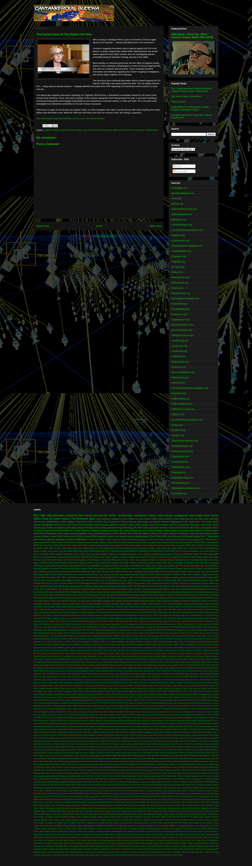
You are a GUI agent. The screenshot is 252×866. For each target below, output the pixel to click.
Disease (147, 697)
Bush (46, 536)
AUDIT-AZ (148, 650)
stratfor (160, 566)
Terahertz (126, 820)
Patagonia (160, 785)
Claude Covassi (159, 685)
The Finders (145, 639)
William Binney (171, 530)
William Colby (155, 601)
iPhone (183, 644)
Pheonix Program (56, 633)
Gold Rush (201, 720)
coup (117, 536)
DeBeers (165, 694)
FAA (98, 709)
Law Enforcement (46, 627)
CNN (90, 568)
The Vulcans (178, 639)
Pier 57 (36, 791)
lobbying (70, 580)
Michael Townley (78, 764)
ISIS (74, 560)
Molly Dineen (51, 767)
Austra (124, 665)
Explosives (83, 709)
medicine (104, 530)
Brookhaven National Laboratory (188, 674)
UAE (138, 829)
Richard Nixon (39, 598)
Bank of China (115, 668)
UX (76, 642)
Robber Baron (39, 799)
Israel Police (119, 735)
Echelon (146, 703)
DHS (90, 522)
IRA (204, 729)
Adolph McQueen (153, 653)
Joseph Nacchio (164, 744)
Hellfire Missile (141, 726)
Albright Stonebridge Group (142, 656)
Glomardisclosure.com (182, 324)
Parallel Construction (103, 785)
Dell (59, 697)
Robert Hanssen (103, 799)
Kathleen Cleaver (82, 747)
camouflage (213, 563)
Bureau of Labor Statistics (43, 677)
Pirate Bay (63, 791)
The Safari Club (103, 823)
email (83, 604)
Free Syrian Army (101, 715)
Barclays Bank (158, 668)
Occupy (107, 574)
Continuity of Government (190, 583)
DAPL (119, 568)
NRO (55, 770)
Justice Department (211, 744)
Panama (158, 574)
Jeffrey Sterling (160, 571)
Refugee (65, 796)
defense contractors (52, 604)
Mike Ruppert (39, 574)
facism (85, 846)
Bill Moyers (198, 671)
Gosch (51, 723)
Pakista (67, 785)
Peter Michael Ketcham (81, 788)
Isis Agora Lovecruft (102, 735)
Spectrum (78, 814)
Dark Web (172, 612)
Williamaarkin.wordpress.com (186, 488)
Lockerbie (174, 753)
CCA (107, 677)
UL (64, 642)
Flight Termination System (104, 712)
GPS (210, 568)
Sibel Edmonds (116, 548)
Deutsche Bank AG (211, 612)
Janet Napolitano (79, 738)
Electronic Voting (189, 557)
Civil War (137, 685)
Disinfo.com (177, 288)
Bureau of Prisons (61, 677)
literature (128, 604)
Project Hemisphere (61, 794)
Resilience (109, 796)
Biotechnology (208, 671)
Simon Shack (189, 636)
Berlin (72, 609)
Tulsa (86, 829)
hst (85, 566)
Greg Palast (112, 723)
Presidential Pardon (137, 791)
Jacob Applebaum (83, 571)
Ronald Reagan (193, 536)
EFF (71, 530)
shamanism (194, 852)
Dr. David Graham (137, 700)
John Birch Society (77, 741)
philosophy (60, 852)
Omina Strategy (110, 779)
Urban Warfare (128, 831)
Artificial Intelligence (42, 568)
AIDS (110, 650)
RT (173, 794)
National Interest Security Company (139, 770)
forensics (133, 644)
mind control (144, 519)
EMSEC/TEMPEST (156, 568)
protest (134, 530)
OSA (114, 776)
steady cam (66, 855)
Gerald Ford (84, 720)
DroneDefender (171, 700)
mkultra (49, 527)
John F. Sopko (132, 741)
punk (108, 852)
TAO (153, 817)
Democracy (213, 583)
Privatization (200, 791)
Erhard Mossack (181, 706)
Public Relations (159, 595)
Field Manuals (195, 615)
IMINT (200, 729)
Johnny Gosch (87, 624)
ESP (126, 703)
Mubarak (163, 767)
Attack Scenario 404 (97, 665)
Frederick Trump (88, 715)
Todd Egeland (88, 826)
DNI (151, 612)
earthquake (182, 843)
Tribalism (37, 829)
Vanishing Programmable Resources (178, 831)
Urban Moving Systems (101, 601)
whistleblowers (142, 536)
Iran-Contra (73, 525)
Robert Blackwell (70, 799)
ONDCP (163, 630)
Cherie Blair (207, 683)
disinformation (104, 545)
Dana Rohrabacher (46, 694)
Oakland (124, 776)
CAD (94, 677)
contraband (87, 843)
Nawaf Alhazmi (212, 770)
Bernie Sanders (60, 583)
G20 (193, 715)
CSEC (206, 677)
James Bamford (172, 735)
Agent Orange (192, 653)
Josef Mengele (113, 744)
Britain (84, 568)
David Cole (130, 694)
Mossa (143, 767)
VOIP (148, 831)
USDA (41, 831)
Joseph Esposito (126, 744)
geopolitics (61, 539)
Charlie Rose (38, 612)
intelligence (116, 519)
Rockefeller (51, 577)
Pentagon (195, 525)
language (73, 849)
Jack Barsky (153, 735)
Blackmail (53, 674)
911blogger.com (179, 188)
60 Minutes (188, 554)
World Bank (121, 837)
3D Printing (53, 650)
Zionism (83, 840)
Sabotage (215, 802)
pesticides (178, 604)
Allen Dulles (209, 554)
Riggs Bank (38, 636)
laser (64, 580)
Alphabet (61, 659)
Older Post (155, 226)
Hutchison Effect (165, 729)
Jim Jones (190, 738)
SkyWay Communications (95, 811)
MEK (120, 755)
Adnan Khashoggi (122, 653)
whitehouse (178, 554)
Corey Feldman (212, 688)
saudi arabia (196, 515)
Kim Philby (178, 624)
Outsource (185, 782)
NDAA (36, 545)
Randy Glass (168, 633)
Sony (179, 811)
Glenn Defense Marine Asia (130, 720)
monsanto (113, 530)
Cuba (60, 536)
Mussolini (170, 767)
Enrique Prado (140, 706)
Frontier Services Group (163, 715)
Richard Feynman (168, 796)
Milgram (134, 764)
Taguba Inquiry (197, 817)
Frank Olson (200, 712)
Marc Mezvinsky (92, 759)
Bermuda (113, 671)
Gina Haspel (114, 720)
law (42, 515)
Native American (113, 630)
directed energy (202, 533)
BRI (217, 665)
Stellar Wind (151, 814)
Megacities (152, 627)
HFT (183, 723)
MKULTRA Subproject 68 (137, 755)
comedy (167, 519)
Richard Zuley (204, 796)
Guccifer (130, 723)
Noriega (45, 595)
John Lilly (182, 741)
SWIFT (208, 802)
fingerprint (100, 846)
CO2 (163, 677)
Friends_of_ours (179, 314)
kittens (66, 849)
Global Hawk (146, 720)
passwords (52, 852)
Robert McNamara (128, 799)
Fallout (157, 709)
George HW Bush (82, 530)
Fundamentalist (185, 715)
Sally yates (76, 805)
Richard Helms (180, 796)
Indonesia (110, 732)
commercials (191, 577)
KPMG (152, 560)
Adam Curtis (91, 653)
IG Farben (193, 729)
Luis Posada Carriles (66, 755)
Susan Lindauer (103, 817)
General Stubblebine (185, 718)
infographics (190, 644)
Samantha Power (87, 805)
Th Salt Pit (152, 820)
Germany (67, 536)
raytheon (51, 606)
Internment (78, 735)
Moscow (116, 767)
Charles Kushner (162, 683)
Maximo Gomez (64, 761)
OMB (158, 630)
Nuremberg (71, 776)
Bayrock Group (208, 580)
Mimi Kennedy (143, 764)
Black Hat (104, 609)
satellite (155, 554)
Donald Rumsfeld (60, 530)
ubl (195, 519)
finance (89, 515)
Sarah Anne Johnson (131, 805)
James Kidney (197, 735)
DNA (188, 545)
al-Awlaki (215, 642)
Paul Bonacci (187, 785)
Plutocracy (135, 595)
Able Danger (184, 566)
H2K (179, 723)
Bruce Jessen (158, 609)
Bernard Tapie (122, 671)
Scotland (189, 805)
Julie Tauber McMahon (194, 744)
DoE (152, 697)
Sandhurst (110, 805)
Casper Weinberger (184, 609)
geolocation (137, 846)
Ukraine (137, 577)
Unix (90, 642)
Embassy (141, 615)
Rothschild (83, 636)
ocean (207, 849)
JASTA (127, 735)
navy (156, 849)
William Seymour (77, 837)
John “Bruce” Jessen (126, 560)
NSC (88, 630)
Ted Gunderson (122, 577)
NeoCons (207, 560)
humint (48, 580)
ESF (72, 615)
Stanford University (124, 814)
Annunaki (215, 659)
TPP (178, 817)
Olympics (73, 779)
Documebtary (160, 697)
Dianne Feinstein (158, 557)
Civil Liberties (82, 612)
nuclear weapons (154, 604)
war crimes (188, 548)
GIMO (216, 715)
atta (151, 577)
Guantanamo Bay (41, 548)
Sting (210, 814)
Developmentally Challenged (78, 697)
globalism (140, 644)
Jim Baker (175, 738)
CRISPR (185, 677)
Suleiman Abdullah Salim (71, 817)
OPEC (104, 776)
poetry (200, 604)
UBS (131, 577)
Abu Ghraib (195, 566)
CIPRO (138, 677)
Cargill (141, 680)
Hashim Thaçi (94, 726)
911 (36, 515)
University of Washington (146, 130)
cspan (82, 554)
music (151, 525)
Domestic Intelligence (173, 697)
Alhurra (36, 659)
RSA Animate (188, 595)
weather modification (76, 539)
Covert (113, 612)
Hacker (215, 723)
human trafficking (180, 519)
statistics (77, 606)
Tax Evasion (128, 542)
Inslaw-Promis (44, 542)
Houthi (117, 729)
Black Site (46, 674)
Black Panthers (82, 557)
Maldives (70, 759)
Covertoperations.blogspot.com (187, 245)
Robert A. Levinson (50, 636)
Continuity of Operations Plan (175, 688)
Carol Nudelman (206, 680)
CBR (103, 677)
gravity (153, 846)
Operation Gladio (91, 542)
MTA (160, 755)
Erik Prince (209, 706)
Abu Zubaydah (193, 539)
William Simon (89, 837)
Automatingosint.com (181, 214)
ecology (190, 843)
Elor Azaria (87, 706)
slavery (148, 566)
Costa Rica (57, 691)
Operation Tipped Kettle (42, 782)
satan (118, 648)
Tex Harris (144, 820)
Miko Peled (126, 764)
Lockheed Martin (210, 530)
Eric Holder (213, 557)
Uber (80, 642)
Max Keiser (53, 761)
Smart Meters (179, 598)
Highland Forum (212, 726)
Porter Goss (186, 574)
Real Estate (152, 551)
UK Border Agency (153, 829)
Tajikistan (207, 817)
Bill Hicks (78, 583)
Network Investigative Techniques (85, 773)
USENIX (47, 831)
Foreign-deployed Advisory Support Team (154, 712)
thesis (113, 855)
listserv (79, 849)
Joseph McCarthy (138, 744)
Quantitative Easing (110, 633)
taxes (120, 580)
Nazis (209, 525)
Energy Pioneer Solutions (107, 706)
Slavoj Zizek (109, 811)
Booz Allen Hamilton (110, 557)
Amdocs (88, 659)
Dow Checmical (108, 700)
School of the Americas (166, 805)
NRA (51, 770)
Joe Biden (183, 571)
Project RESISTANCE (101, 794)
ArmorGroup (170, 662)
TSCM (96, 639)
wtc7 (172, 525)
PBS (217, 630)
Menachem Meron (128, 761)
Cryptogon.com (179, 256)
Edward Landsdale (94, 615)
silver (201, 852)
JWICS (133, 735)
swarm (87, 855)
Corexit (203, 688)
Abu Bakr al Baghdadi (201, 650)
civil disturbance (212, 840)
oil (156, 548)
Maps (83, 759)
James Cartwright (184, 735)
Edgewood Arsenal (184, 703)
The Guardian (39, 823)
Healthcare (110, 726)
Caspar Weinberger (65, 683)
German (107, 720)
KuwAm (185, 624)
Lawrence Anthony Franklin (44, 753)
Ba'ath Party (41, 668)
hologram (167, 846)
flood (112, 846)
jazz (211, 644)
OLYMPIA (98, 776)
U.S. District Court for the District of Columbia (119, 829)
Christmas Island (90, 685)
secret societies (127, 648)
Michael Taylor (66, 764)
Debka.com (177, 272)
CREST (179, 677)
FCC (113, 709)
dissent (113, 644)
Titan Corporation (198, 639)
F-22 (94, 709)
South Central (198, 811)
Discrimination (138, 697)
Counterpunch (67, 691)
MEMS (124, 755)
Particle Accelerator (148, 785)
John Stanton (49, 744)
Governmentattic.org (181, 330)
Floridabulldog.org (180, 309)
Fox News (51, 560)
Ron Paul (42, 802)
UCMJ (143, 829)
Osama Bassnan (120, 782)
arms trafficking (211, 519)
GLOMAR (37, 718)
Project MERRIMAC (76, 794)
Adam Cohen (81, 653)
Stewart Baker (202, 814)
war (150, 522)
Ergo (172, 706)
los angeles (105, 566)
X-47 (176, 837)
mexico (172, 542)
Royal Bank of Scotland (87, 802)
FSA (138, 709)
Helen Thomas (130, 726)
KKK (154, 624)
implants (46, 849)
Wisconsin (99, 837)
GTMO (207, 539)
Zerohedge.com (179, 493)
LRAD (216, 624)
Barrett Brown (195, 580)
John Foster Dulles (188, 621)
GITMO (130, 519)
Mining (215, 627)
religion (138, 545)
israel (207, 515)
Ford (125, 712)
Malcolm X (106, 627)
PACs (191, 782)
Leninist (117, 753)
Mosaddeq (108, 767)
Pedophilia (51, 533)
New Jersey (121, 773)
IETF (185, 729)
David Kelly (139, 694)
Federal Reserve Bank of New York (165, 586)
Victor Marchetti (62, 834)
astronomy (126, 840)
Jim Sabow (198, 738)
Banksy (185, 580)
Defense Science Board (48, 697)
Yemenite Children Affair (198, 837)
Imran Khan (87, 732)
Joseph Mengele (128, 624)
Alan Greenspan (110, 656)
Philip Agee (167, 788)
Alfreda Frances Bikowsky (194, 656)
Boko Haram (82, 674)
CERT (125, 677)
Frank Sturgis (71, 618)
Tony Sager (118, 826)
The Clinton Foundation (131, 639)
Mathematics (210, 759)
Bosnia (149, 609)
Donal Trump (52, 586)
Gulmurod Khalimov (157, 723)
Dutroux (88, 703)
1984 (42, 650)
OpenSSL (120, 779)
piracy (173, 539)
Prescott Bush (146, 595)
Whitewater (214, 834)
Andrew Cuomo (157, 659)
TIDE (174, 817)
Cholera (51, 685)
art (136, 519)
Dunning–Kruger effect (76, 703)
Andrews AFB (193, 659)
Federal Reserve (128, 522)
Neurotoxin (112, 773)
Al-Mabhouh (91, 656)
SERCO (161, 551)
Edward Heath (197, 703)
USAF (216, 829)
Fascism (108, 539)
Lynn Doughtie (94, 755)
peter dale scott (163, 548)
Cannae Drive (109, 680)
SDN (119, 802)
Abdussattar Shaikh (142, 607)
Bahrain (59, 668)
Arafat (110, 662)
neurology (124, 566)
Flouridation (119, 712)
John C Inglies (99, 741)
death (138, 843)
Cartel (174, 609)
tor (113, 533)
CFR (190, 542)
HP (186, 723)
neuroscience (60, 527)
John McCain (209, 621)
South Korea (208, 811)
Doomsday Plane (53, 700)
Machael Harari (169, 755)
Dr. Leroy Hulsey (159, 700)
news (88, 580)
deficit (215, 577)
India (55, 548)
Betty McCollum (145, 671)
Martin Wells (178, 759)
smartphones (138, 648)
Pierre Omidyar (45, 791)
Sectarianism (50, 808)
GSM (59, 718)
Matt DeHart (44, 761)
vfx (42, 536)
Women (113, 837)
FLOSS (133, 709)
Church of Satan (172, 583)
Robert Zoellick (173, 799)
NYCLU (73, 770)
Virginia (114, 642)
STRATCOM (191, 802)
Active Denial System (56, 653)
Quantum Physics (174, 595)
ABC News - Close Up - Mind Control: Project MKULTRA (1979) (192, 36)
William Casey (178, 642)
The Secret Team (125, 823)
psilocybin (101, 852)
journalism (154, 527)
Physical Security (212, 788)
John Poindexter (44, 624)
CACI (165, 609)
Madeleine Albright (182, 755)
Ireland (137, 589)
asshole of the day (195, 563)
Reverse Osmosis (120, 796)
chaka (198, 840)
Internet (65, 571)
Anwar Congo (102, 662)
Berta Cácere (134, 671)
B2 (192, 665)
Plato (81, 791)
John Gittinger (143, 741)
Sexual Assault (128, 598)
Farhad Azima (174, 709)
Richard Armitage (211, 595)
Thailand (160, 820)
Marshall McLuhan (167, 759)
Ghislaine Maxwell (155, 618)
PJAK (52, 785)
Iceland (73, 621)
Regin (71, 796)
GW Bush (123, 525)
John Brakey (89, 741)
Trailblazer (172, 826)
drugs (208, 522)
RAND (43, 577)
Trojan (68, 829)
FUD (147, 586)
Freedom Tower (127, 715)
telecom (161, 648)
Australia (38, 530)
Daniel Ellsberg (59, 694)
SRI (122, 636)
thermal (175, 648)
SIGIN (151, 802)
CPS (174, 677)
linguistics (37, 648)
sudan (82, 855)
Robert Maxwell (115, 799)
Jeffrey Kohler (135, 738)
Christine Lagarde (69, 612)
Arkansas (43, 609)
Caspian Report (79, 683)
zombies (179, 855)
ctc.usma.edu (178, 267)
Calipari (69, 680)
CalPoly (62, 680)
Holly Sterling (57, 729)
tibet (117, 855)
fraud (45, 518)
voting (204, 648)
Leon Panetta (124, 551)
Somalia (37, 639)
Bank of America (54, 609)
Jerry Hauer (160, 738)
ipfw (56, 849)
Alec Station (157, 580)
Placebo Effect (73, 791)
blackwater (68, 554)
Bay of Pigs (65, 609)
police (57, 518)
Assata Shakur (39, 665)
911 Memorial (88, 650)
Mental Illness (83, 592)
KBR (35, 747)
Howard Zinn (125, 729)
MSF (157, 755)
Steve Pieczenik (190, 814)
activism (90, 840)
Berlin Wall (79, 609)
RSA (101, 548)
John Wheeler (76, 624)
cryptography (47, 525)
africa (36, 539)
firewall (106, 846)
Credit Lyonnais (83, 691)
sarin (165, 852)
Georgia (77, 720)
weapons (171, 566)
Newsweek (153, 773)
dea (35, 527)
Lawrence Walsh (73, 753)
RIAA (166, 794)
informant (199, 644)
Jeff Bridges (125, 738)
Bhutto (70, 583)
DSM (190, 691)
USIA (68, 642)
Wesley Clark (164, 834)
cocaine (69, 644)
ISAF (208, 729)
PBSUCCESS (199, 782)
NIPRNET (37, 770)
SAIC (58, 577)
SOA (89, 598)
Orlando (212, 630)
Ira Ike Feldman (89, 735)
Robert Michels (141, 799)
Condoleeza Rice (134, 557)
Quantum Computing (147, 794)
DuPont (190, 700)
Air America (54, 656)
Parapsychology (44, 633)
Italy (59, 548)
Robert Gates (91, 799)
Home (99, 226)
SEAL (63, 577)
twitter (136, 855)
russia (203, 525)
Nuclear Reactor (92, 574)
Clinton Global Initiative (174, 685)
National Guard (100, 630)
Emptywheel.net (179, 303)
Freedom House (114, 715)
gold (43, 580)
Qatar (129, 794)
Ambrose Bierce (78, 659)
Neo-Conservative (196, 592)
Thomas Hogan (193, 823)
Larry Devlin (190, 750)
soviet (54, 855)
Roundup (74, 802)
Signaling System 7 (41, 811)
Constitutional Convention (145, 688)
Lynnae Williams (106, 755)
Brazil (164, 674)
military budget (140, 604)
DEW (144, 557)
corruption (164, 525)
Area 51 (37, 609)
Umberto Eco (83, 831)
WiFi (142, 577)
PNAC (151, 574)
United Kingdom (67, 522)
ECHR (93, 703)
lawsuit (215, 644)
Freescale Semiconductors (143, 715)
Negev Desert (56, 773)
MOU (149, 755)
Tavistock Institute (86, 820)
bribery (85, 545)
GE (208, 715)
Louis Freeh (81, 627)
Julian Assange (193, 571)
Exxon (89, 709)
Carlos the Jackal (160, 680)
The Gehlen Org (156, 639)
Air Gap (63, 656)
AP (127, 650)
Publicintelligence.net (182, 403)
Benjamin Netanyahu (57, 557)
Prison (68, 545)
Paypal (207, 785)
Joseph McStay (152, 744)
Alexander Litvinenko (176, 656)
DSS (155, 612)
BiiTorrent (87, 609)
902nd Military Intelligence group (70, 650)
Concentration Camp (127, 688)
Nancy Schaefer (88, 770)
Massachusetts (199, 759)
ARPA (141, 650)
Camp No (99, 680)
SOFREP (166, 802)
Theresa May (173, 823)
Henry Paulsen (153, 726)
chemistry (55, 644)
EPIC (122, 703)
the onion (167, 648)
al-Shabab (102, 840)
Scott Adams (209, 805)
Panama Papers (98, 595)
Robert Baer (59, 799)
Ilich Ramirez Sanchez (48, 732)
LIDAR (138, 750)
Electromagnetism (173, 557)
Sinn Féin (75, 811)
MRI (152, 755)
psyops (107, 533)
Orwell (110, 782)
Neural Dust (103, 773)
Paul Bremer (111, 595)
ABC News (110, 607)
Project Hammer (47, 794)
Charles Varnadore (176, 683)
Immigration (81, 560)
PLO (59, 785)
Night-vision (191, 773)
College (56, 688)
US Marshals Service (205, 829)
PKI (55, 785)
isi (211, 533)
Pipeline (67, 633)
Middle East (122, 592)
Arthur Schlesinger (194, 662)
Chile (149, 583)
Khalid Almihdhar (198, 747)
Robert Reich (152, 799)
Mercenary (149, 761)
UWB (61, 831)
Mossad (87, 536)
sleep (206, 852)
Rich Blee (199, 595)
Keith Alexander (200, 589)
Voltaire (97, 834)
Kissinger (56, 750)
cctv (193, 840)
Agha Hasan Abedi (205, 653)
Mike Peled (104, 764)
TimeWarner (58, 826)
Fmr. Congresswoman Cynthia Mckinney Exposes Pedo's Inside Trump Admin (191, 90)
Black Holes (112, 609)
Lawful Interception (211, 750)
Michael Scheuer (110, 592)
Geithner (145, 718)
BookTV (91, 674)
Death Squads (186, 694)
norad (131, 566)
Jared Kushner (100, 738)
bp (170, 577)
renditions (125, 852)
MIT (70, 592)
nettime (175, 849)
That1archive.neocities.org (184, 440)
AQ (51, 518)
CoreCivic (196, 688)
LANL (120, 750)
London (74, 627)
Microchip (88, 764)
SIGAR (83, 598)
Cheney (47, 612)
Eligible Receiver (66, 706)
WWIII (107, 834)
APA (143, 580)
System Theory (50, 601)
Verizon (206, 831)
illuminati (115, 604)
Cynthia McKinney (210, 548)
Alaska (128, 656)
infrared (206, 644)
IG (188, 729)
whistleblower (53, 522)
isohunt (61, 849)
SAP (111, 802)
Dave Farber (110, 694)
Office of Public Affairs (169, 776)
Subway (58, 817)
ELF (68, 615)
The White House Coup (158, 823)
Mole (43, 767)
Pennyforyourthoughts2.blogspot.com (190, 388)
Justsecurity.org (179, 351)
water (174, 855)
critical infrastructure (60, 566)
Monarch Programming (64, 767)
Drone (50, 551)
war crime (143, 530)
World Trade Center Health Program (159, 837)
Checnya (199, 683)
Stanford (114, 814)
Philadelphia (157, 788)
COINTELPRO (199, 542)
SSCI (173, 551)
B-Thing (187, 665)
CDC (112, 677)
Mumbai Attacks (64, 630)
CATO (98, 677)
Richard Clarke (60, 563)
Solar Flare (162, 811)
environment (151, 539)
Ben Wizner (68, 671)
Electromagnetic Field (119, 615)
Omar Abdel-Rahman (85, 779)
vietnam (182, 539)
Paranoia (133, 785)
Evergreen (51, 709)
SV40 (203, 802)
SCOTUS (84, 563)
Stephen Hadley (163, 814)
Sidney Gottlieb (141, 598)
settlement (186, 852)
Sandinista (119, 805)
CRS (196, 677)
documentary (40, 522)
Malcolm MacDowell (58, 759)
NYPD (43, 533)
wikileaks (114, 525)
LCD (129, 750)
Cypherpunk (111, 568)
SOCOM (70, 577)
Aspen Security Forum (210, 662)
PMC (75, 595)
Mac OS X (98, 627)
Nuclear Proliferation (58, 776)
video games (166, 855)
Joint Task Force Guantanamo (78, 744)
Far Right (164, 709)
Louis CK (54, 755)
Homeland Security (41, 621)
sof (177, 539)
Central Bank (118, 683)
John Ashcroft (55, 741)
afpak (92, 518)
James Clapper (139, 621)
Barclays (149, 668)
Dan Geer (211, 691)
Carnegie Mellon (139, 583)
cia (85, 130)
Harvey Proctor (82, 726)
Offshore (58, 779)
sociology (147, 648)
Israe (113, 735)
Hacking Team (108, 589)
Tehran (96, 820)
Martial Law (143, 627)
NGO (80, 630)
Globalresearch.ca (180, 319)
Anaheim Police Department (140, 659)
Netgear (70, 773)
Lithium (162, 753)
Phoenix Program (193, 788)
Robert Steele (163, 799)
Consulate (159, 688)
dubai (175, 843)
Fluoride (37, 618)
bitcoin (205, 601)
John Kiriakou (67, 548)
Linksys (156, 753)
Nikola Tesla (209, 773)
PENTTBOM (210, 782)
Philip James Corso (179, 788)
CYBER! (37, 680)
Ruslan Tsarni (63, 598)
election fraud (74, 604)
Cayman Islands (198, 609)
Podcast (95, 791)
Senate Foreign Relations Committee (102, 808)
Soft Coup (154, 811)
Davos (159, 694)
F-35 (134, 586)
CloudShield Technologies (198, 685)
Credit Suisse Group (134, 612)
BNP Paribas (206, 665)
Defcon (195, 612)
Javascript (111, 738)
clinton (215, 525)
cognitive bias (57, 843)
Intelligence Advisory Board (154, 732)
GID (205, 568)
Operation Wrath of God (78, 782)
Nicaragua (208, 592)
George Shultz (67, 720)
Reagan (143, 551)
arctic (119, 840)
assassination (125, 515)
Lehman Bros (109, 753)
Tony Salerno (128, 826)
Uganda (85, 642)
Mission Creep (175, 764)
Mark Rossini (129, 627)
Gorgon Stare (43, 723)
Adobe (132, 653)
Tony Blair (124, 563)
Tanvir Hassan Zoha (57, 820)
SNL (156, 802)
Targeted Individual (72, 820)
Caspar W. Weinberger (48, 683)
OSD (119, 776)
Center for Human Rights (71, 130)
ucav (125, 580)
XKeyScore (166, 601)
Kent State (148, 747)
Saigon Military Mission (42, 805)
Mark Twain (137, 759)
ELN (102, 703)
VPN (151, 831)
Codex (211, 685)
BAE (92, 539)
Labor (165, 750)
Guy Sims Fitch (171, 723)
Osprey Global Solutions (160, 782)
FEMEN (127, 709)
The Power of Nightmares (87, 823)
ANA (118, 607)
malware (131, 536)
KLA (39, 747)
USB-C (36, 831)
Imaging (60, 732)
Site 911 (82, 811)
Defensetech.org (179, 282)
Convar (189, 688)
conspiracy (38, 566)
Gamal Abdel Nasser (81, 718)
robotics (74, 527)
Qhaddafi (135, 794)
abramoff (208, 642)
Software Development (195, 598)
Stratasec (115, 563)
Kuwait (191, 624)
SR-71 (178, 802)
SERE (91, 563)
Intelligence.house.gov (182, 335)
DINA (148, 612)
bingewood (162, 840)
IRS (106, 551)
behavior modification (179, 533)
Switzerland (38, 601)
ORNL (110, 776)
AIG (139, 580)
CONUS (169, 677)
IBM (50, 548)
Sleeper (118, 811)
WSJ (127, 642)
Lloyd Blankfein (212, 542)
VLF (106, 642)
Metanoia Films (188, 761)
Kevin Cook (156, 747)
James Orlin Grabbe (210, 735)
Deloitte (201, 612)
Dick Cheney (101, 527)
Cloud (186, 685)
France (63, 618)
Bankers (125, 668)
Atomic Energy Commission (79, 665)
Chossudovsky (158, 583)
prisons (132, 545)
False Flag (77, 551)
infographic (95, 566)
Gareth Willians (111, 718)
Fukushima (199, 545)
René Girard (99, 796)
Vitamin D (79, 834)
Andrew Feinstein (169, 659)
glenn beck (146, 846)
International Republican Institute (61, 735)
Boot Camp (98, 674)
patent (74, 648)
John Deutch (121, 741)
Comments (180, 171)
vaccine (131, 580)
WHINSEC (121, 642)
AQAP (148, 580)
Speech (85, 814)
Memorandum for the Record (110, 761)
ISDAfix (213, 729)
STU (198, 802)
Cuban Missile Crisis (113, 691)
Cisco (95, 568)
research (133, 852)
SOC (160, 802)
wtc (188, 527)
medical (165, 542)
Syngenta (124, 817)
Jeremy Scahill (157, 589)
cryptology (120, 843)
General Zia (214, 718)
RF (157, 633)
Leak (55, 627)
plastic (80, 852)
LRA (211, 624)
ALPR (115, 650)
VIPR (102, 642)
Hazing (102, 726)
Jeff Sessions (175, 621)
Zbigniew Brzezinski (196, 642)
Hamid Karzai (95, 551)
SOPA (167, 551)
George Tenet (62, 560)
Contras (205, 583)
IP (69, 621)
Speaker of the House (53, 814)
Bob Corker (62, 674)
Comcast (92, 688)
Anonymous (194, 522)
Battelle (191, 668)
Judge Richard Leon (178, 744)
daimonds (131, 843)
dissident (162, 843)
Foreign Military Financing (50, 618)
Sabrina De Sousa (131, 636)
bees (155, 577)
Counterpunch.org (180, 240)
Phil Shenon (135, 788)
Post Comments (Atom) (105, 236)
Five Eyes (214, 615)
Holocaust (66, 729)
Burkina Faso (73, 677)
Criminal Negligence (97, 691)
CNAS (154, 677)
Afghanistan (176, 522)
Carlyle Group (163, 545)
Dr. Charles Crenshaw (122, 700)
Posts (177, 166)
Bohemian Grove (124, 609)
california (176, 577)
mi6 (117, 554)
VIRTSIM (142, 831)
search (170, 852)
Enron (148, 706)
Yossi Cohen (38, 840)
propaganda (181, 515)
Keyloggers (187, 747)
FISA (202, 539)
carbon (188, 840)
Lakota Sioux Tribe (175, 750)
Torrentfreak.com (179, 461)
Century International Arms (133, 683)
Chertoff (53, 612)
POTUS (81, 595)
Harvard (118, 589)
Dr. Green (148, 700)
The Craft (197, 820)
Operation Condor (170, 779)
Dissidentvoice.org (180, 293)
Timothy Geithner (76, 826)
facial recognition (123, 644)
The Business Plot (187, 820)
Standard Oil (105, 814)
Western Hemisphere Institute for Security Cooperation (189, 834)
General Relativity (170, 718)
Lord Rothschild (199, 753)
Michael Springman (53, 764)
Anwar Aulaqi (91, 662)
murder (77, 580)
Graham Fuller (202, 618)
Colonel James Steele (67, 688)
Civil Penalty (128, 685)
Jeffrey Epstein (57, 542)
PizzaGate (176, 574)
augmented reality (137, 840)
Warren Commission (145, 642)
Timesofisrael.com (180, 456)
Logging (190, 753)
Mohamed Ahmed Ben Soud (198, 764)
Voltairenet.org (178, 472)
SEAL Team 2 (126, 802)
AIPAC (196, 554)
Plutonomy (88, 791)
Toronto (137, 826)
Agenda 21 (182, 653)
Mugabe (55, 630)
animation (59, 554)
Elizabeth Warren (182, 568)
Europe (44, 709)
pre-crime (93, 852)
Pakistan (95, 530)
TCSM (168, 817)
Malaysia (172, 560)
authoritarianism (151, 840)
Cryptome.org (178, 261)
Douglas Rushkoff (82, 700)
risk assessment (152, 852)
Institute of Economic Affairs (132, 732)
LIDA (133, 750)
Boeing (101, 583)
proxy (108, 648)
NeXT (48, 773)
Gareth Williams (51, 589)
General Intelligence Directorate (119, 618)
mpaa (43, 648)
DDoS (160, 691)
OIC (92, 776)
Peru (70, 788)
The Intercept (168, 639)
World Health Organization (136, 837)
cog (148, 542)
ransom (118, 852)
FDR (121, 709)
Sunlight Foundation (89, 817)
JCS (89, 560)
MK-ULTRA (77, 536)
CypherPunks (142, 691)
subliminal (86, 606)
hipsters (160, 846)
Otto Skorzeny (175, 782)
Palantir (73, 785)
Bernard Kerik (48, 583)
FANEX (103, 709)
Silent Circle (56, 811)
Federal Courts (185, 709)
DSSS (195, 691)
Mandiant (77, 759)
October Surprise (182, 630)
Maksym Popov (45, 759)
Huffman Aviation (136, 729)
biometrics (102, 536)
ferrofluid (92, 846)
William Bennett (39, 837)
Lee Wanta (99, 753)
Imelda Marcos (69, 732)
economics (115, 522)
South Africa (44, 639)
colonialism (77, 644)
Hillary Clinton (134, 525)
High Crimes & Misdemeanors (194, 726)
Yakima (186, 837)
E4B (65, 615)
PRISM (88, 595)
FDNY (155, 615)
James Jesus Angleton (132, 571)
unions (152, 855)
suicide (174, 548)
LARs (125, 750)
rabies (112, 852)
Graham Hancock (83, 723)
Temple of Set (117, 820)
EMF (193, 545)
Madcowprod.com (180, 361)
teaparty (154, 648)
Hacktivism (38, 726)
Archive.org (138, 662)
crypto (210, 577)
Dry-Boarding (182, 700)
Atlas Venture (50, 665)
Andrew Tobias (182, 659)
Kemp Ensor (100, 747)
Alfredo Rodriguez (211, 656)
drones (214, 515)
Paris (139, 785)
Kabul (43, 747)
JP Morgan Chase (99, 560)
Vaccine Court (159, 831)
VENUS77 (96, 642)
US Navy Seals (84, 601)
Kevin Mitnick (166, 747)
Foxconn (192, 712)
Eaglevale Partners (136, 703)
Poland (73, 633)
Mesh (180, 761)
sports (154, 566)
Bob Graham (95, 557)
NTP (66, 770)
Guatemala (85, 589)
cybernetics (97, 644)
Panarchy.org (177, 382)
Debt (190, 612)
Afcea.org (176, 198)
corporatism (202, 577)
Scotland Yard (198, 805)
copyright (141, 539)
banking (105, 525)
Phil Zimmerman (147, 788)
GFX (211, 715)
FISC (160, 615)
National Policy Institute (161, 770)
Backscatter (50, 668)
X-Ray (186, 642)
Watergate (169, 642)
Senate (107, 548)
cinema (42, 539)
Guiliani (86, 551)
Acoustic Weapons (41, 653)
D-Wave (151, 691)
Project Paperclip (96, 633)
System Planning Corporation (140, 817)
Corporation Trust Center (43, 691)
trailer (180, 648)
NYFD (79, 770)
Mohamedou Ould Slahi (42, 630)
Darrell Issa (101, 694)
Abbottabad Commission (164, 650)
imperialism (38, 849)
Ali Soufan (54, 659)
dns (70, 566)
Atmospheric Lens (62, 665)
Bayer (196, 668)
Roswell (67, 802)
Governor (57, 723)
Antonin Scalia (68, 662)
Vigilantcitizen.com (180, 467)
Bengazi (77, 671)
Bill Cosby (181, 671)
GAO (204, 715)
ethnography (73, 846)
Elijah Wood (77, 706)
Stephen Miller (67, 639)
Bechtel (36, 671)
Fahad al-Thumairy (147, 709)
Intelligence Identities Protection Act (177, 732)
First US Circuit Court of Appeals (75, 712)
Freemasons (207, 586)
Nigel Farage (181, 773)
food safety (119, 846)
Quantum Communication (127, 633)
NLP (136, 592)
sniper (211, 852)
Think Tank (188, 639)
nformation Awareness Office (189, 849)
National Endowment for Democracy (158, 592)
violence (194, 648)
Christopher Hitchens (105, 685)
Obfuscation (132, 776)
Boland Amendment (138, 609)
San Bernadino (100, 805)
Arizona (162, 662)
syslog (92, 855)
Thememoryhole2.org (182, 451)
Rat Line (177, 633)
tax (102, 855)
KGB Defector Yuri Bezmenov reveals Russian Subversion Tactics (190, 108)
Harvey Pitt (72, 726)
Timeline (66, 826)
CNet (159, 677)
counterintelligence (99, 843)
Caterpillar (89, 683)
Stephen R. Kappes (176, 814)
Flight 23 (91, 712)
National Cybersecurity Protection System (109, 770)
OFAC (88, 776)
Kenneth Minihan (126, 747)
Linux (69, 627)
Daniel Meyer (81, 694)
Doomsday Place (40, 700)
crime (192, 533)
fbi (105, 515)
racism (140, 554)
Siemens (197, 808)
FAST (109, 709)
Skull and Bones (167, 598)
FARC (192, 568)
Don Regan (202, 697)
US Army (135, 548)
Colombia (102, 568)
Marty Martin (188, 759)
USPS (72, 642)
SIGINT (112, 515)
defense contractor (99, 554)
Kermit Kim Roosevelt (165, 624)
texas (93, 606)
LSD (183, 536)
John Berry (65, 741)
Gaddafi (70, 718)
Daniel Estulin (71, 694)
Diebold (36, 615)
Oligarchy (65, 779)
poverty (86, 852)
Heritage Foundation (167, 726)
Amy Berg (196, 607)
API (130, 650)
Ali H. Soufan (45, 659)
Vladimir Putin (88, 834)
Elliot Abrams (132, 615)
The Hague (49, 823)
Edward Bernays (81, 615)
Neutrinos (123, 630)
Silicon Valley (66, 811)
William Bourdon (52, 837)
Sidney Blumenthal (102, 563)
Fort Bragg (185, 712)
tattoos (97, 855)
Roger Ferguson (198, 799)
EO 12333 (112, 703)
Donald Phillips (212, 697)
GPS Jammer (46, 718)
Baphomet (132, 668)
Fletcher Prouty (40, 560)
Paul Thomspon (198, 785)
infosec (51, 849)
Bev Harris (156, 671)
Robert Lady (73, 636)
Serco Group (115, 598)
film (82, 566)
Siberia (190, 808)
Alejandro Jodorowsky (183, 607)
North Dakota (143, 630)
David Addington (129, 568)
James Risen (147, 571)
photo (67, 852)
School (153, 805)
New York (94, 548)
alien (147, 577)
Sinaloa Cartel (154, 598)
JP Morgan (113, 551)
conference (67, 843)
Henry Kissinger (155, 530)
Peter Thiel (115, 788)
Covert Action (93, 130)
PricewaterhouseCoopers (154, 791)
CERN (123, 583)
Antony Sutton (80, 662)
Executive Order (125, 586)
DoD (157, 525)
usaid (98, 606)
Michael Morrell (181, 627)
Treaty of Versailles (201, 826)
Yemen (124, 539)
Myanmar (183, 767)
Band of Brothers (68, 668)
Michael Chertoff (169, 627)
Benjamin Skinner (95, 671)
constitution (38, 604)
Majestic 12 (207, 755)
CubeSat (125, 691)
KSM (191, 589)
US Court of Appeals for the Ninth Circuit (181, 829)
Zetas (66, 840)
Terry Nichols (135, 820)
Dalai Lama (202, 691)
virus (200, 648)
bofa (178, 840)
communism (213, 601)
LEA (51, 592)
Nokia (40, 776)
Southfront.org (178, 430)
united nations (195, 530)
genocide (107, 604)
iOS (207, 846)
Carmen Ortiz (172, 680)
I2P (181, 729)
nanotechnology (126, 554)
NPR (47, 770)
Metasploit (199, 761)
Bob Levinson (72, 674)
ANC (124, 650)
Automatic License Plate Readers (171, 665)
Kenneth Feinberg (112, 747)
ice (88, 566)
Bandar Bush (126, 533)
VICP (136, 831)
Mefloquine (74, 761)
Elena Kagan (202, 557)
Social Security (212, 636)
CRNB (191, 677)
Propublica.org (178, 393)
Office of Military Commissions (148, 776)
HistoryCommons (45, 729)
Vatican (119, 601)
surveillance (140, 515)
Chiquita (60, 612)
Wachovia (113, 834)
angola (42, 644)
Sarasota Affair (145, 805)
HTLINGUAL (207, 723)
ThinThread (183, 823)
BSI (35, 668)
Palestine (103, 542)
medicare (96, 849)
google (145, 525)
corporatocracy (87, 644)
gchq (72, 533)
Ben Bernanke (181, 542)
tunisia (185, 648)
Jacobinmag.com (179, 340)
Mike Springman (115, 764)
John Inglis (175, 741)
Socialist (124, 811)
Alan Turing (121, 656)
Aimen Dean (45, 656)
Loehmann (182, 753)
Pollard (78, 633)
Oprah (206, 630)
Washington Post (138, 834)
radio (45, 606)
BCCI (117, 533)
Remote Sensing (199, 633)
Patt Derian (168, 785)
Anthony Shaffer (170, 580)
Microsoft (96, 764)
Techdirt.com (177, 435)
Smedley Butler (201, 636)
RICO (161, 633)
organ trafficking (58, 648)
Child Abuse (81, 522)
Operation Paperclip (139, 574)
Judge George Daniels (143, 624)
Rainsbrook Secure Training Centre (205, 794)
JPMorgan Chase (121, 621)
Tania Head (45, 820)
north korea (95, 580)
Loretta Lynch (210, 753)
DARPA (97, 525)
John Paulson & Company (208, 741)
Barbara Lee (141, 668)
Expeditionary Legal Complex (67, 709)
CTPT (216, 677)
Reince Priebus (186, 633)
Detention (137, 533)
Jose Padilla (103, 744)
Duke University (212, 700)
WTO (102, 834)
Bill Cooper (96, 609)
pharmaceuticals (190, 604)
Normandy (46, 776)
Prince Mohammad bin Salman (176, 791)
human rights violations (171, 644)
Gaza (71, 589)
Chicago (122, 557)
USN (53, 831)
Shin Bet (184, 808)
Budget (208, 674)
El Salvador (106, 130)
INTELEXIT (64, 621)
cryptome (51, 539)
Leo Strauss (61, 627)
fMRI (80, 846)
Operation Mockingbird (120, 574)
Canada (53, 536)
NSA (80, 515)
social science (46, 855)
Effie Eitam (38, 706)
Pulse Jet (123, 794)
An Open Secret (123, 659)
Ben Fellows (59, 671)
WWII (94, 536)
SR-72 (184, 802)
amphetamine (111, 840)
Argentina (214, 566)
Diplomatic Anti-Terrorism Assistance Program (107, 697)
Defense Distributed (199, 694)
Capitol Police (133, 680)
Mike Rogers (208, 627)
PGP (35, 633)
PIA (48, 785)
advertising (132, 539)
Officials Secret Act (46, 779)
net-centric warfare (165, 849)
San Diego (148, 636)
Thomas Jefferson (206, 823)
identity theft (213, 846)
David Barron (121, 694)
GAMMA (199, 715)
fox (39, 580)
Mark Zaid (155, 759)
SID (147, 802)
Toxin (159, 826)
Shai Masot (151, 808)
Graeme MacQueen (68, 723)
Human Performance (151, 729)
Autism (130, 665)
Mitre (48, 574)
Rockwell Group (186, 799)
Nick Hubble (162, 773)
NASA (36, 533)
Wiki (81, 525)
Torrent (142, 826)
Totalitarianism (151, 826)
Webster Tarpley (154, 563)
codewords (48, 843)
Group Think (121, 723)
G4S (42, 589)
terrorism (99, 515)
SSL (93, 598)
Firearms (199, 568)
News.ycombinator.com (183, 372)
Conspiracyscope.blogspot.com (187, 230)
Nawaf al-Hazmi (39, 773)
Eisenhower (47, 706)
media (167, 539)
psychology (142, 522)
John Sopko (55, 624)
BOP (213, 665)
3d (136, 580)
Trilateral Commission (49, 829)
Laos (184, 750)
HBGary (42, 571)
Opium (36, 563)
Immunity (78, 732)
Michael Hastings (76, 542)
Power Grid (117, 791)
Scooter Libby (180, 805)
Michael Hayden (183, 560)
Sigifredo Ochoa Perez (123, 130)
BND (180, 580)
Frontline (176, 715)
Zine (78, 840)
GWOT (64, 718)
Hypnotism (176, 729)
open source (168, 604)
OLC (101, 574)
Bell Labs (50, 671)
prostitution (38, 606)
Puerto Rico (114, 794)
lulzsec (123, 536)
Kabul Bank (50, 747)
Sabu (141, 636)
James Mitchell (151, 621)
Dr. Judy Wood (45, 615)
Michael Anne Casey (210, 761)
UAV (79, 545)
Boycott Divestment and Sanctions (129, 674)
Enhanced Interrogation (63, 551)
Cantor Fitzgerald (121, 680)
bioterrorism (197, 601)
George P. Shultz (55, 720)
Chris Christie (60, 685)
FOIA (151, 536)
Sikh (50, 811)
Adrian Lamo (166, 653)
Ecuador (174, 703)
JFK (135, 527)
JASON (72, 571)
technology (127, 527)
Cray (75, 691)
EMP (106, 703)
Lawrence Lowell (60, 753)
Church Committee (178, 545)
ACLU (215, 527)
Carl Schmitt (148, 680)
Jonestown (94, 744)
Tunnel (98, 829)
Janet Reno (90, 738)
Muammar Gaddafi (82, 548)
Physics (172, 527)
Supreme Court (212, 598)
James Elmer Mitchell (113, 571)
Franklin (209, 712)
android (36, 644)
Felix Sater (185, 615)
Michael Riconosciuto (195, 627)
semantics (177, 852)
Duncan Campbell (60, 703)
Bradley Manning (112, 583)
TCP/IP (163, 817)
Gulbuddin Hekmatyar (142, 723)
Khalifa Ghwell (39, 750)
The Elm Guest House (210, 820)
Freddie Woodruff (74, 715)
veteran (159, 855)
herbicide (148, 644)
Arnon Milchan (181, 662)
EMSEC (89, 586)
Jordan (95, 624)
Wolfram (106, 837)
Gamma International (97, 718)
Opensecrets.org (179, 377)
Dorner (62, 700)
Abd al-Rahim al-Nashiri (183, 650)
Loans (167, 753)
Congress (46, 530)
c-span (182, 840)
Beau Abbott (213, 668)
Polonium (85, 633)
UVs (56, 831)
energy (89, 604)
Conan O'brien (113, 688)
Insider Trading (82, 621)
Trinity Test (62, 829)
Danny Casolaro (40, 551)
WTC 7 (204, 536)
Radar (177, 794)
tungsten (130, 855)
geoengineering (114, 527)
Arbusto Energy (119, 662)
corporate (47, 566)
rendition (164, 527)
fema (112, 545)
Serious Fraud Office (138, 808)
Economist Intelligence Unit (160, 703)
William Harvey (64, 837)
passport (43, 852)
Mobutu (184, 764)
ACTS (100, 650)
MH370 (65, 592)
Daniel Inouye (163, 612)
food (35, 580)
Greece (77, 589)
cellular (110, 536)
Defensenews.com (180, 277)
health (151, 548)
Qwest (157, 794)
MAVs (115, 755)
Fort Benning (175, 712)
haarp (158, 542)
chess (203, 840)
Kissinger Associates (68, 750)
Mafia (74, 592)
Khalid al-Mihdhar (211, 747)
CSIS (211, 677)
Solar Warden (172, 811)
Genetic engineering (139, 618)
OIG (154, 630)
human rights (157, 644)
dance (88, 554)
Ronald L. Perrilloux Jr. (55, 802)
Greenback (103, 723)
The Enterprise (79, 518)
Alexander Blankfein (160, 656)
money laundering (95, 533)
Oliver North (55, 595)
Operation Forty (198, 779)
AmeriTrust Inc (96, 659)
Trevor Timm (213, 826)
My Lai (177, 767)
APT (122, 607)
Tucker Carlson (77, 829)
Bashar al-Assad (41, 557)
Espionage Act (111, 586)
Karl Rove (72, 747)
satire (58, 606)
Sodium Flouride (144, 811)
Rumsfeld (101, 636)
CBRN (154, 519)
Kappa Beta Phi (62, 747)
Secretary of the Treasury (161, 636)
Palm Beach (81, 785)
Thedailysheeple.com (182, 446)
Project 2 (209, 791)
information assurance (64, 515)
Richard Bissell (145, 796)
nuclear (49, 648)
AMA (120, 650)
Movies (131, 592)
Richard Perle (51, 598)
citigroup (62, 644)
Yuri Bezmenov (50, 840)
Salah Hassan (66, 805)
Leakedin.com (178, 356)
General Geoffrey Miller (98, 618)
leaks (122, 604)
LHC (202, 571)
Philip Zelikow (59, 545)
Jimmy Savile (172, 571)
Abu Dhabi (214, 650)
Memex (159, 627)
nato (121, 530)
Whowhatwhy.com (180, 483)
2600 (46, 650)
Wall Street (213, 536)
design (156, 843)
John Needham (192, 741)
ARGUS (136, 650)
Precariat (125, 791)
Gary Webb (63, 589)
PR (63, 785)
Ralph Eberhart (39, 796)
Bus (80, 677)
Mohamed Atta (197, 560)
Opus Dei (91, 782)
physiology (74, 852)
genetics (160, 539)
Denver (64, 697)
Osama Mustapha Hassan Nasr (138, 782)
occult (202, 849)
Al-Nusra (100, 656)
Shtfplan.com (177, 414)
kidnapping (56, 580)
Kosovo (211, 589)
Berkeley (106, 671)
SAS (115, 802)
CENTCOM (118, 677)
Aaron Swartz (130, 607)
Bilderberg (71, 557)
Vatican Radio (198, 831)
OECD (78, 776)
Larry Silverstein (211, 571)
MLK (91, 627)
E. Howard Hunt (57, 615)
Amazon (68, 659)
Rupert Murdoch (103, 802)
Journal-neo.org (179, 346)
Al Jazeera (76, 656)
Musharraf (74, 630)
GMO (164, 536)
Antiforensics (58, 662)
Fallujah (165, 615)
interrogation (81, 533)
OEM (83, 776)
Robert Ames (49, 799)
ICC (57, 621)
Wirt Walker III (179, 563)
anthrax (60, 533)
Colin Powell (100, 612)
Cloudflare (91, 612)
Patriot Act (166, 574)
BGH (195, 665)
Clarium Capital (147, 685)
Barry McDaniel (181, 668)
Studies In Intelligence (46, 817)
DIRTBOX (172, 691)
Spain (42, 814)
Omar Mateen (66, 595)
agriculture (144, 548)
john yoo (41, 527)
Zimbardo (72, 840)
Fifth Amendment (198, 709)
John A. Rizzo (169, 589)
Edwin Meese (99, 586)
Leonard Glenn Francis (128, 753)
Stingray (127, 548)
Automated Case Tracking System (145, 665)
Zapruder (59, 840)
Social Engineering (107, 577)
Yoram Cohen (213, 837)
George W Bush (211, 545)
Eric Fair (190, 706)
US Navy (44, 554)
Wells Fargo (167, 563)
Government (192, 618)
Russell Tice (75, 598)
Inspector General (53, 571)
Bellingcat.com (178, 219)
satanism (147, 554)
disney (64, 604)
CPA (169, 609)
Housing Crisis (109, 729)
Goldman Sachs (101, 522)
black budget (163, 577)
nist (135, 554)
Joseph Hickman (105, 624)
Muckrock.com (178, 367)
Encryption (149, 615)
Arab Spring (214, 607)
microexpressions (114, 849)
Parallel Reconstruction (120, 785)
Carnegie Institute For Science (188, 680)
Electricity (55, 706)
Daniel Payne (92, 694)
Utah (113, 601)
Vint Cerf (72, 834)
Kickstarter (49, 750)
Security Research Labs (65, 808)
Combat (86, 688)
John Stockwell (182, 589)
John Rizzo (112, 560)
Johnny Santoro (60, 744)
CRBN (128, 583)
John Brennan (173, 536)
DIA (148, 557)
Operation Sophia (212, 779)
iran (124, 519)
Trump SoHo (47, 642)
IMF (103, 551)
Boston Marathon (86, 527)
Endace (94, 706)
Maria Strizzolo (116, 759)
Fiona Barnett (206, 615)
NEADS (211, 767)
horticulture (192, 846)
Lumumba (57, 592)
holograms (175, 846)
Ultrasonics (73, 831)
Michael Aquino (96, 592)
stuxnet (37, 536)
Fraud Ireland (53, 715)
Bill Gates (189, 671)
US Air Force (143, 527)
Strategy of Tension (86, 639)
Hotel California (98, 729)
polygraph (101, 648)
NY (69, 770)
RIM (169, 794)
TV (190, 817)
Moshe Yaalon (135, 767)
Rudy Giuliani (92, 636)
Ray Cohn (58, 796)
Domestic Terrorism (189, 697)
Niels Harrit (172, 773)
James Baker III (97, 571)
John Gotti (153, 741)
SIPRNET (117, 636)
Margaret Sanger (104, 759)
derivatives (106, 644)
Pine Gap (55, 791)
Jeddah (118, 738)
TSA (203, 522)
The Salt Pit (114, 823)
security (70, 606)
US (164, 829)
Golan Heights (191, 720)
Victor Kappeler (50, 834)
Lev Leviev (142, 753)
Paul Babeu (177, 785)
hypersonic (201, 846)
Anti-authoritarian (40, 662)
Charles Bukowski (212, 609)
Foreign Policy (133, 712)
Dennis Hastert (40, 586)
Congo (107, 612)
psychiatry (112, 580)
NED (216, 767)
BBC (216, 554)
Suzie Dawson (115, 817)
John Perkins (38, 744)
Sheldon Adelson (174, 808)
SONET (173, 802)
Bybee (84, 677)
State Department (115, 542)
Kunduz (105, 750)
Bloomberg (70, 568)
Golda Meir (210, 720)
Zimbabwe (176, 601)
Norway (215, 560)
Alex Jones (205, 566)
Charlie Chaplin (189, 683)
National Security (181, 592)
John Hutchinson (164, 741)
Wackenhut (127, 601)
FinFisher (184, 586)
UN (161, 829)
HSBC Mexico (197, 723)
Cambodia (76, 680)
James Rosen (50, 738)
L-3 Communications (202, 624)
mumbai (141, 849)
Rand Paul (50, 796)
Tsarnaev (73, 601)
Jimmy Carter (208, 738)
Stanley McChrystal (139, 814)
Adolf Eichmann (141, 653)
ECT (98, 703)
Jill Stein (168, 738)
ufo (165, 566)
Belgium (43, 671)
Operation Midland (196, 630)
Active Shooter (70, 653)
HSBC (99, 589)
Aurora (119, 665)
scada (63, 606)
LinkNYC (149, 753)
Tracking (164, 826)
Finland (59, 712)
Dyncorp (82, 586)
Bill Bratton (172, 671)
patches (68, 648)
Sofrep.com (177, 425)
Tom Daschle (99, 826)
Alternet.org (177, 203)
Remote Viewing (212, 633)
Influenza (118, 732)
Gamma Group (83, 618)
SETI (137, 802)
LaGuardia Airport (155, 750)
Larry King (200, 750)
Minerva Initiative (155, 764)
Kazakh (92, 747)
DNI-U (178, 691)
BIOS (199, 665)
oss (106, 580)
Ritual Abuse (73, 563)
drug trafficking (103, 519)
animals (48, 644)
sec (143, 566)
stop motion (75, 855)
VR (109, 642)
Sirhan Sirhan (93, 577)
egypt (153, 542)
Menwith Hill (140, 761)
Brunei (202, 674)
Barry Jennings (170, 668)
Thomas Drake (140, 542)
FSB (143, 586)
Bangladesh (79, 668)
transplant (123, 855)
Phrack (202, 788)
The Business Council (172, 820)
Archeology (129, 662)
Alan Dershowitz (156, 607)
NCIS (202, 767)
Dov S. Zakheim (96, 700)
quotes (112, 648)
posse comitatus (211, 604)
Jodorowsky (45, 741)
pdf (68, 527)
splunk (58, 855)
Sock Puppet (132, 811)
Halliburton (50, 726)
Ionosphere (93, 621)
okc (102, 580)
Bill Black (164, 671)
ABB (96, 650)
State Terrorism (55, 639)
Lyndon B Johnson (81, 755)
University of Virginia (95, 831)
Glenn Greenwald (169, 618)
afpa (95, 840)
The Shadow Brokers (141, 823)
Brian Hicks (170, 674)
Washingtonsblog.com (182, 477)
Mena (132, 551)
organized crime (121, 545)
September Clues (123, 808)
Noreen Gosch (132, 630)
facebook (76, 566)
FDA (139, 586)
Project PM (89, 794)
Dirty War (128, 697)
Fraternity (44, 715)
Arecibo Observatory (151, 662)
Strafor (75, 639)
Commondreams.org (181, 224)
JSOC (131, 621)
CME (143, 677)
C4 (91, 677)
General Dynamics (156, 718)
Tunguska (91, 829)
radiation (137, 566)
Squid (91, 814)
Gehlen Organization (134, 718)
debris (143, 843)
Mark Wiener (146, 759)
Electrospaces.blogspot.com (185, 298)
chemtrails (181, 527)
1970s (103, 607)
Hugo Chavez (128, 589)
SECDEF (109, 636)
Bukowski (214, 674)
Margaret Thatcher (117, 627)
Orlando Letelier (102, 782)
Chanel (152, 683)
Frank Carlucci (195, 586)
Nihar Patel (200, 773)
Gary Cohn (122, 718)
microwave (114, 566)
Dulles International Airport (43, 703)
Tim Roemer (44, 826)
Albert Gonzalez (169, 607)
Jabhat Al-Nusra (142, 735)
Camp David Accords (88, 680)
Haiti (44, 726)
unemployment (144, 855)
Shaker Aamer (161, 808)
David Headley (182, 612)
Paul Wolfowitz (123, 595)
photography (206, 527)
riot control (141, 852)
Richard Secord (193, 796)
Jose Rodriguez (142, 560)
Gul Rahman (213, 618)
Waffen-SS (134, 642)
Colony (79, 688)
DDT (156, 691)
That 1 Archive (178, 101)
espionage (88, 525)
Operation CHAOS (156, 779)
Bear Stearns (204, 668)
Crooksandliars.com (181, 251)
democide (149, 843)
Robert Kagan (63, 636)
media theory (87, 849)
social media (147, 545)
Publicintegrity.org (180, 398)
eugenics (112, 554)
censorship (92, 545)
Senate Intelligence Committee (196, 551)
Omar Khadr (98, 779)
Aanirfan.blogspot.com (182, 193)
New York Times (46, 545)
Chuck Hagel (118, 685)
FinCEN (208, 709)
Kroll (100, 750)
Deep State (99, 539)
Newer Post (42, 226)
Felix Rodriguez (174, 615)
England (131, 706)
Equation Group (164, 706)
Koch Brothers (82, 750)
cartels (76, 554)
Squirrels (97, 814)
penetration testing (84, 648)
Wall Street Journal (124, 834)
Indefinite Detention (99, 732)
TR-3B (182, 817)
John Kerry (199, 621)
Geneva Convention (41, 720)
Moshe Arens (124, 767)
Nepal (64, 773)
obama (127, 530)
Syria (160, 519)
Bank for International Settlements (97, 668)
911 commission (182, 525)
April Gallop (204, 607)
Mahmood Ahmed (196, 755)
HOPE (93, 589)
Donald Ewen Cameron (68, 586)
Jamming (69, 738)
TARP (158, 817)
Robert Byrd (81, 799)
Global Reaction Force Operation (163, 720)
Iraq (191, 519)
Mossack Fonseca (153, 767)
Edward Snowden (161, 522)
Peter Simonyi (95, 788)
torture (160, 515)
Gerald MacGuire (96, 720)
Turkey (74, 545)
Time (51, 826)
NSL (70, 574)
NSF (141, 592)
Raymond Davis (47, 563)
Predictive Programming (202, 574)
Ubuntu (66, 831)
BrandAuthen (156, 674)
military (152, 515)
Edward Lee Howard (210, 703)
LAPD (46, 592)
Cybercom (132, 691)
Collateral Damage (45, 688)
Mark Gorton (127, 759)
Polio (111, 791)
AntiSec (50, 662)
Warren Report (159, 642)
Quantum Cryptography (146, 633)
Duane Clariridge (200, 700)
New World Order (132, 773)
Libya (200, 519)
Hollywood (116, 539)
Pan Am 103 (90, 785)
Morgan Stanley (98, 767)
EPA (118, 703)
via (190, 648)
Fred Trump (63, 715)
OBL (150, 630)
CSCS (201, 677)
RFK (138, 551)
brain (206, 563)
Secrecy (179, 551)
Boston (78, 568)
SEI (133, 802)
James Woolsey (164, 621)
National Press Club (178, 770)
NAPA (190, 767)
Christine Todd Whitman (74, 685)
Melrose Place (94, 761)
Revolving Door (133, 796)
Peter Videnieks (125, 788)
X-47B (180, 837)
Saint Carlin (56, 805)
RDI (162, 794)
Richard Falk (156, 796)
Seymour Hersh (178, 636)
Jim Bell (183, 738)
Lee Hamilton (161, 560)
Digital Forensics (150, 533)
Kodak (90, 750)
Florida (158, 536)
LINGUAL (144, 750)
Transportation (181, 826)
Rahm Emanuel (185, 794)
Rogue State (209, 799)
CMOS (148, 677)
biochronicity (171, 840)
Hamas (57, 726)
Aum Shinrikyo (111, 665)
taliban (180, 548)
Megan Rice (83, 761)
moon (135, 849)
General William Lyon (201, 718)
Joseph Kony (117, 624)
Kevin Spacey (177, 747)
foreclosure (128, 846)
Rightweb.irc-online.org (182, 409)
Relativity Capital (88, 796)
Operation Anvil (142, 779)
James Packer (39, 738)
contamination (77, 843)
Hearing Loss (119, 726)
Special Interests (68, 814)
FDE (117, 709)
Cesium (146, 683)
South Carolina (187, 811)
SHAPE (142, 802)
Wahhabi (136, 601)
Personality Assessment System (56, 788)
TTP (187, 817)
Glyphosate (181, 720)
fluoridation (97, 604)
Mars (137, 627)
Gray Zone (94, 723)
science (66, 518)
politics (37, 518)
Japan (166, 533)
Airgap (68, 656)
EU (166, 568)
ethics (66, 846)
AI (115, 607)
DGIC (165, 691)
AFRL (105, 650)
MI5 (88, 627)
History (36, 729)
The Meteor (72, 823)
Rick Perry (214, 796)
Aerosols (174, 653)
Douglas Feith (70, 700)
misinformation (127, 849)
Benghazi (84, 671)
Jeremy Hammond (148, 738)
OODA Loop (171, 630)
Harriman (64, 726)
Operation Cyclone (185, 779)
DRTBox (185, 691)
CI (134, 677)
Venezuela (142, 563)
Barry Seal (198, 548)
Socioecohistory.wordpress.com (187, 419)
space (215, 533)
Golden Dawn (181, 618)
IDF (70, 560)
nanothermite (149, 849)
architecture (186, 601)
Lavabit (36, 627)
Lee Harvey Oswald (87, 753)
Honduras (52, 621)
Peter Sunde (105, 788)
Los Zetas (46, 755)
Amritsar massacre (110, 659)
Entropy (154, 706)
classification (38, 843)
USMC (51, 554)
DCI (144, 612)
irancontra (183, 530)
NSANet (61, 770)
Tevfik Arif (103, 639)
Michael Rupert (39, 764)
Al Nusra (83, 656)
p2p (211, 849)
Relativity (77, 796)
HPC (190, 723)
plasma (94, 648)
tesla (155, 545)
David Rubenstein (150, 694)
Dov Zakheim (142, 568)
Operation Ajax (130, 779)
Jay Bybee (145, 589)
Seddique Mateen (81, 808)
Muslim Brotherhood (59, 574)
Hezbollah (179, 726)
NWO (93, 630)
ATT (201, 554)
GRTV (54, 718)
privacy (169, 515)
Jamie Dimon (60, 738)
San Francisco (81, 577)
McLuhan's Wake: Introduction (186, 96)
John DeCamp (111, 741)
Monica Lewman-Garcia (82, 767)
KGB (66, 542)
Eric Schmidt (199, 706)
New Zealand (78, 574)
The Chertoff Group (114, 639)
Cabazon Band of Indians (49, 680)
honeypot (183, 846)
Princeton (191, 791)
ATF (177, 566)
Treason (191, 826)
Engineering (122, 706)
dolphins (169, 843)
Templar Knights (105, 820)
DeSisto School (175, 694)
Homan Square (76, 729)
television (107, 855)
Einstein (171, 568)
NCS (206, 767)
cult (126, 843)
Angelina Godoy (51, 130)
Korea (95, 750)
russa (161, 852)
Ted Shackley (63, 601)
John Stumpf (65, 624)
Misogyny (165, 764)
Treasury (133, 563)
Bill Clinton (195, 527)
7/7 (88, 539)
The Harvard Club (60, 823)
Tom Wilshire (109, 826)
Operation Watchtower (60, 782)
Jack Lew (162, 735)
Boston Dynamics (109, 674)
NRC (84, 630)
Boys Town (147, 674)
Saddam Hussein (102, 598)
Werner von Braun (151, 834)
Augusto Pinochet (58, 568)
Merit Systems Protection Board (166, 761)
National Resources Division (196, 770)
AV (154, 650)
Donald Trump (60, 525)
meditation (104, 849)
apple (66, 533)
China (185, 522)
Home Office (87, 729)
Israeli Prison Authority (106, 621)
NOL (43, 770)
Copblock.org (178, 235)
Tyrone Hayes (57, 642)
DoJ (160, 533)
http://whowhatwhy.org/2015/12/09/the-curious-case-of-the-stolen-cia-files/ (70, 118)
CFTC (130, 677)
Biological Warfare (90, 583)
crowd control (111, 843)
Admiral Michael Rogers (106, 653)
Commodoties (102, 688)
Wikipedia (145, 601)
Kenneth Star (138, 747)
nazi (83, 580)
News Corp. (144, 773)
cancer (183, 577)
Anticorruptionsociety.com (184, 209)
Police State (103, 791)
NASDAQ (196, 767)
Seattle (42, 808)
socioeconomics (165, 554)
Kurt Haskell (113, 750)
